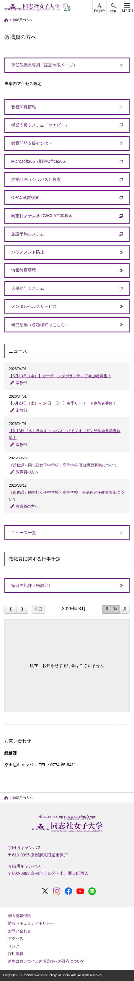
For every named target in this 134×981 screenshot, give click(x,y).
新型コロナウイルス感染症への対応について (46, 961)
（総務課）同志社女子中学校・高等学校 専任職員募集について (63, 465)
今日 (38, 609)
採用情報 (15, 953)
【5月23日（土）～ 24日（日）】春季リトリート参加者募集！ (63, 403)
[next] (22, 609)
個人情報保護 (19, 915)
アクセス (15, 938)
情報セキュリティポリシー (31, 923)
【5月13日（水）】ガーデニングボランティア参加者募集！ (60, 376)
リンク (13, 946)
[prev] (10, 609)
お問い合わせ (19, 931)
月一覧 (111, 609)
